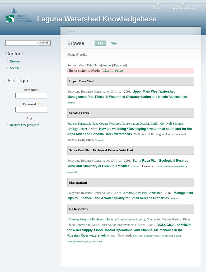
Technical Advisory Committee (142, 193)
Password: (31, 104)
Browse (15, 61)
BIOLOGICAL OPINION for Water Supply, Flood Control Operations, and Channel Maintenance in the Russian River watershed (129, 230)
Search (14, 68)
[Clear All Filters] (113, 70)
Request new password (24, 125)
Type (98, 65)
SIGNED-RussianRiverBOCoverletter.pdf (153, 235)
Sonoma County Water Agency (125, 219)
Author (107, 65)
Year (81, 65)
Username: (31, 90)
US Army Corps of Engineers (86, 219)
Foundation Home (182, 8)
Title (89, 65)
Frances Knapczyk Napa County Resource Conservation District (108, 123)
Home (158, 8)
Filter (113, 43)
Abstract (71, 102)
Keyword (120, 65)
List (100, 43)
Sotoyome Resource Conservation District (94, 91)
